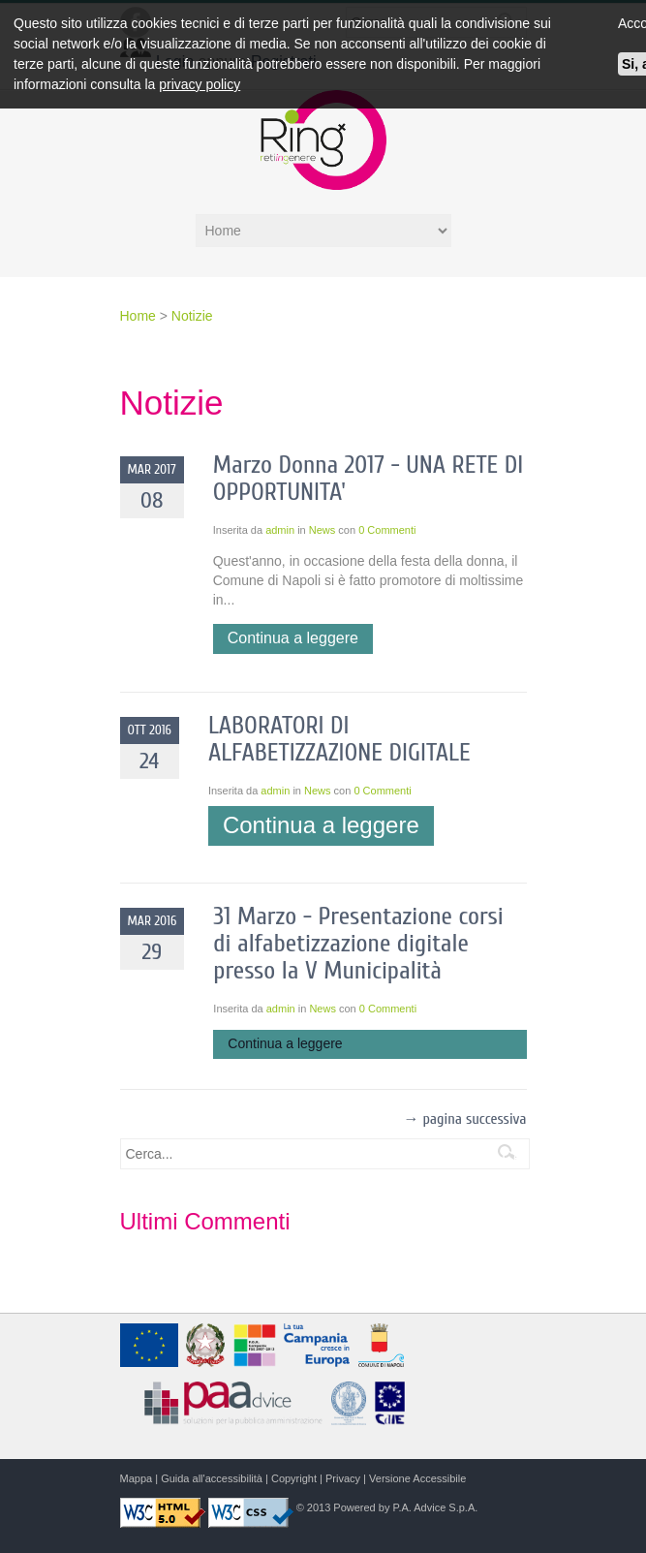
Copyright (294, 1478)
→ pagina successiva (464, 1119)
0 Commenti (386, 530)
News (322, 530)
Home (140, 316)
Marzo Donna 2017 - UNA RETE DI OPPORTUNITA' (368, 478)
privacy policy (199, 84)
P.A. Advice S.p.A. (434, 1507)
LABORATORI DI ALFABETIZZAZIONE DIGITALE (339, 739)
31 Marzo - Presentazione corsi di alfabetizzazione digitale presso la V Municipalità (358, 943)
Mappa (136, 1478)
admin (279, 530)
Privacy (342, 1478)
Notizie (192, 316)
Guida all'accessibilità (211, 1478)
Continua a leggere (293, 638)
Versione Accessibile (417, 1478)
